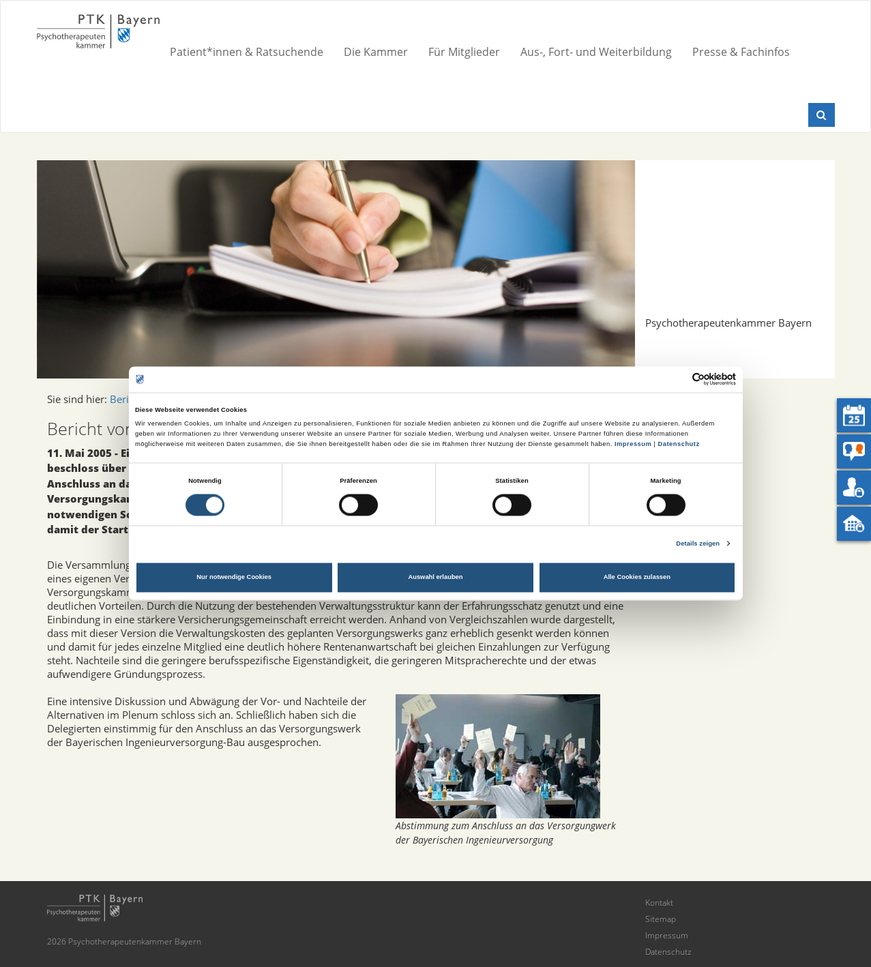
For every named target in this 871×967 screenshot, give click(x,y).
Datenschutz (678, 444)
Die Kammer (376, 51)
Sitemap (660, 919)
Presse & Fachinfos (741, 51)
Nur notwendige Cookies (233, 577)
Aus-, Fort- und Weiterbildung (596, 51)
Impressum (633, 444)
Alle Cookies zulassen (637, 577)
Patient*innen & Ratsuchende (246, 51)
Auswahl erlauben (435, 577)
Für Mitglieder (464, 51)
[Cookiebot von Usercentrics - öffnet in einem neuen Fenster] (676, 379)
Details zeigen (698, 543)
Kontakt (659, 902)
